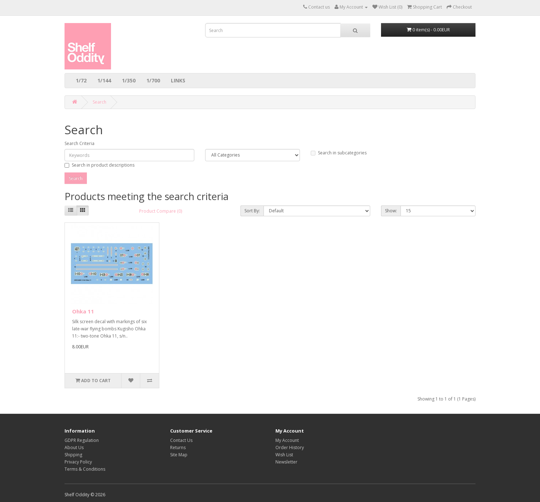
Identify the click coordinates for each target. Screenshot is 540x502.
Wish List (284, 455)
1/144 (104, 80)
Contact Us (181, 440)
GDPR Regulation (82, 440)
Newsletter (286, 462)
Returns (178, 447)
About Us (74, 447)
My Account (287, 440)
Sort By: (252, 211)
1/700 (153, 80)
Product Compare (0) (160, 211)
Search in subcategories (339, 153)
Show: (391, 211)
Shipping (73, 455)
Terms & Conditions (85, 469)
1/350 (129, 80)
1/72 (81, 80)
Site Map (178, 455)
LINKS (178, 80)
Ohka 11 (83, 311)
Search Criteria (79, 143)
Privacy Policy (78, 462)
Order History (289, 447)
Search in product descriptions (99, 165)
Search (99, 102)
